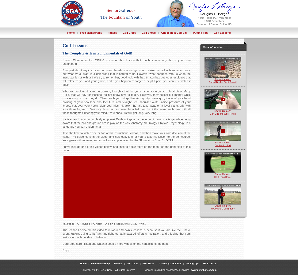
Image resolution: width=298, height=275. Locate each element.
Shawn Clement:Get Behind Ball (222, 143)
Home (71, 32)
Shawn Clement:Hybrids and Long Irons (222, 206)
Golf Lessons (222, 32)
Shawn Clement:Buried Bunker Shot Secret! (222, 80)
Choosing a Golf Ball (174, 32)
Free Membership (91, 32)
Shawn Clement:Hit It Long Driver (222, 174)
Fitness (112, 32)
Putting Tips (200, 32)
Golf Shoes (149, 32)
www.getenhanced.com (203, 270)
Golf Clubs (129, 32)
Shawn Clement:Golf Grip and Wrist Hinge (222, 111)
